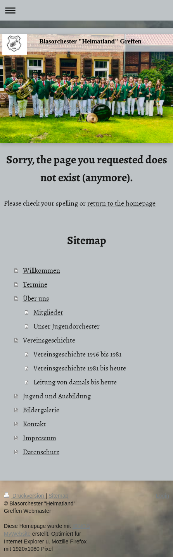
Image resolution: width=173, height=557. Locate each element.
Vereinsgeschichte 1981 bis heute (79, 368)
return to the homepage (121, 203)
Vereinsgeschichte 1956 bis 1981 (77, 354)
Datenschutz (41, 451)
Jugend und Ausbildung (57, 396)
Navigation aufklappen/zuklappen (86, 10)
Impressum (39, 437)
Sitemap (58, 496)
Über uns (36, 298)
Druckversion (24, 496)
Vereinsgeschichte (49, 340)
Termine (35, 284)
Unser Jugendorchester (66, 326)
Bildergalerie (41, 410)
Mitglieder (48, 312)
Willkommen (41, 270)
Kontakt (34, 424)
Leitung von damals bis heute (75, 382)
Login (162, 496)
